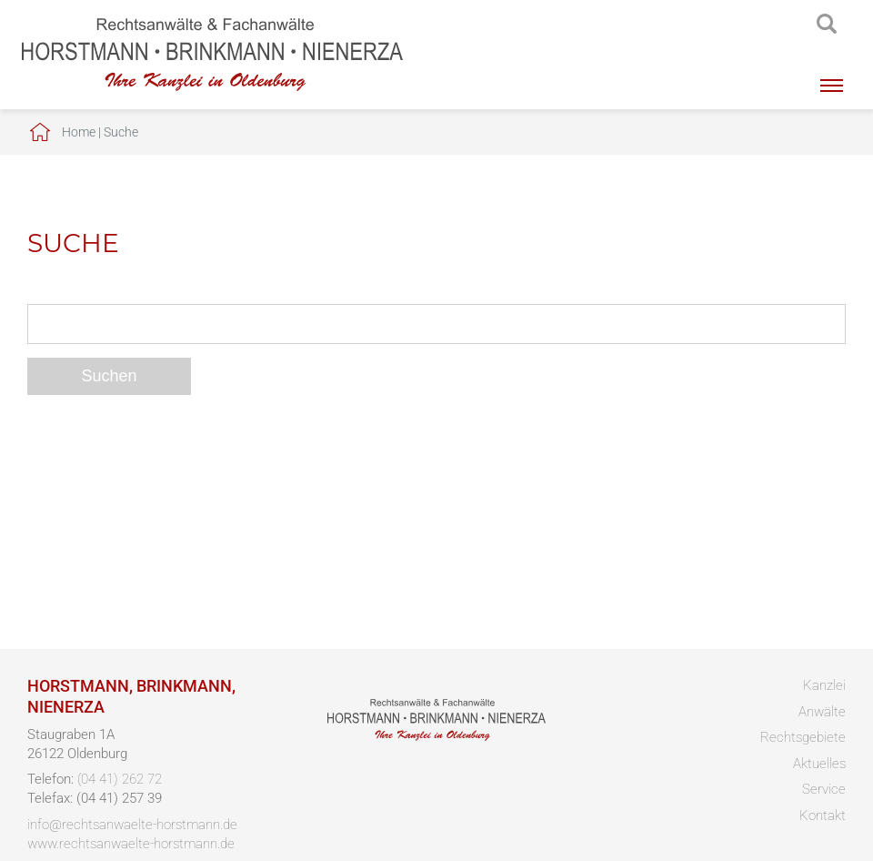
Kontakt (822, 815)
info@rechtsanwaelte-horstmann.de (132, 824)
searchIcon (827, 24)
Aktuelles (819, 763)
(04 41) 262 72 (119, 779)
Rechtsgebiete (803, 737)
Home (78, 132)
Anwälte (822, 712)
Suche (121, 132)
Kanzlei (824, 685)
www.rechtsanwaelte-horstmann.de (131, 844)
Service (824, 789)
